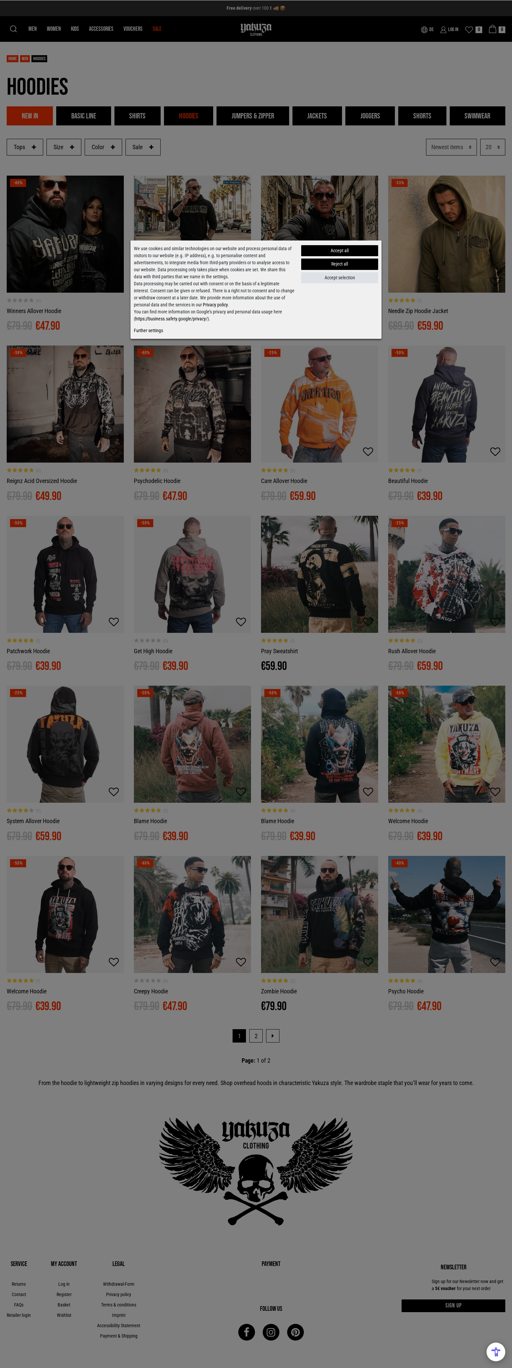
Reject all (339, 264)
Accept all (340, 250)
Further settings (148, 330)
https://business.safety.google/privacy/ (171, 318)
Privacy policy (215, 304)
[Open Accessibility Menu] (496, 1352)
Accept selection (340, 277)
